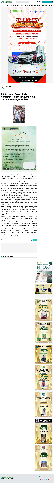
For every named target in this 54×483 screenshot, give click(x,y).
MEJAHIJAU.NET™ (10, 480)
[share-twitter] (33, 240)
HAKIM (29, 5)
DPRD (24, 5)
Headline (35, 5)
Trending (8, 5)
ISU (39, 5)
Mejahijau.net (9, 174)
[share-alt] (28, 240)
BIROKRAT (19, 5)
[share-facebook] (31, 240)
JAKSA (43, 5)
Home (2, 5)
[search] (22, 2)
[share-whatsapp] (36, 240)
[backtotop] (27, 475)
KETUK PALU (49, 5)
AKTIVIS (13, 5)
